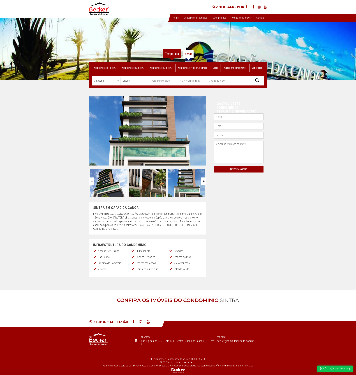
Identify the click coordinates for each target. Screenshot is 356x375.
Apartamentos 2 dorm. (133, 67)
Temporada (172, 54)
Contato (260, 17)
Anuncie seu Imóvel (241, 17)
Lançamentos (219, 17)
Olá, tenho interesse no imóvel (239, 152)
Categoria (99, 80)
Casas (216, 67)
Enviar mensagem (238, 169)
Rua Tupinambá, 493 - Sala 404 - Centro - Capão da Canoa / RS (172, 342)
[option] (108, 182)
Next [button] (203, 181)
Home (176, 17)
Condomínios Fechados (195, 17)
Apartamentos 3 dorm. (161, 67)
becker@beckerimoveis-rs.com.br (235, 341)
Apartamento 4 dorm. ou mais (192, 67)
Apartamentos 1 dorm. (105, 67)
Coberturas (257, 67)
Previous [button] (91, 181)
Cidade (126, 80)
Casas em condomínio (235, 67)
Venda (188, 53)
